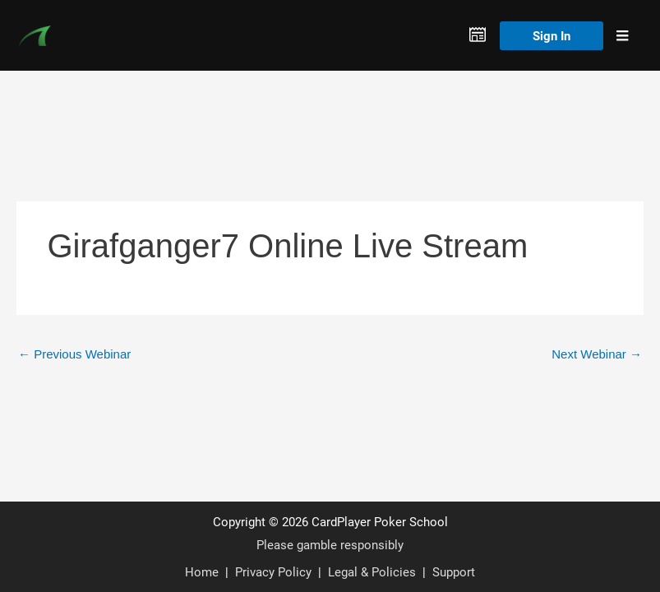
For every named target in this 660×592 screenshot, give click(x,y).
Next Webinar (597, 354)
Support (453, 571)
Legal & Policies (372, 571)
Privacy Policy (273, 571)
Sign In (551, 35)
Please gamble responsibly (330, 544)
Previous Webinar (74, 354)
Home (202, 571)
